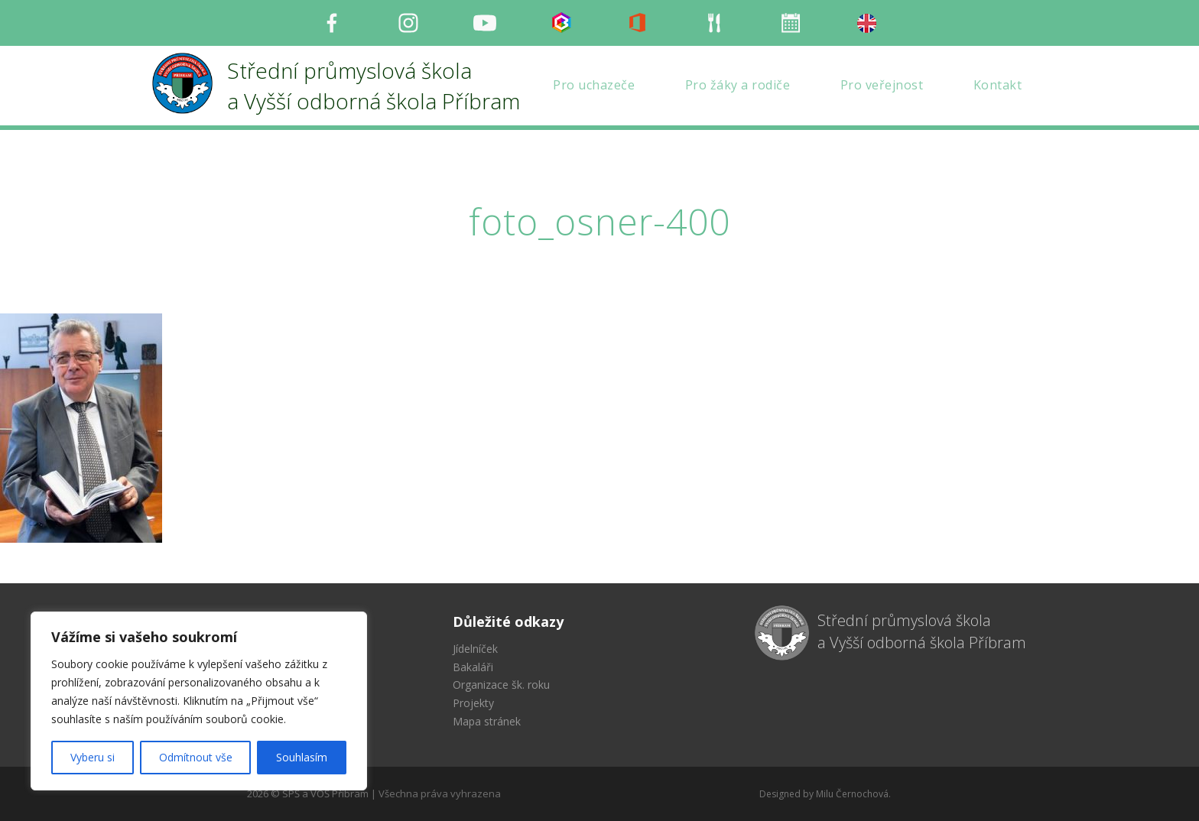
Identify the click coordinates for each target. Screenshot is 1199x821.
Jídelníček (475, 648)
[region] (199, 701)
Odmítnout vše (195, 757)
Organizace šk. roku (501, 684)
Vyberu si (92, 757)
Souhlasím (301, 757)
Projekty (473, 703)
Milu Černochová (852, 793)
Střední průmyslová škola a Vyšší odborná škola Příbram (921, 631)
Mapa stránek (487, 721)
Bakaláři (473, 667)
